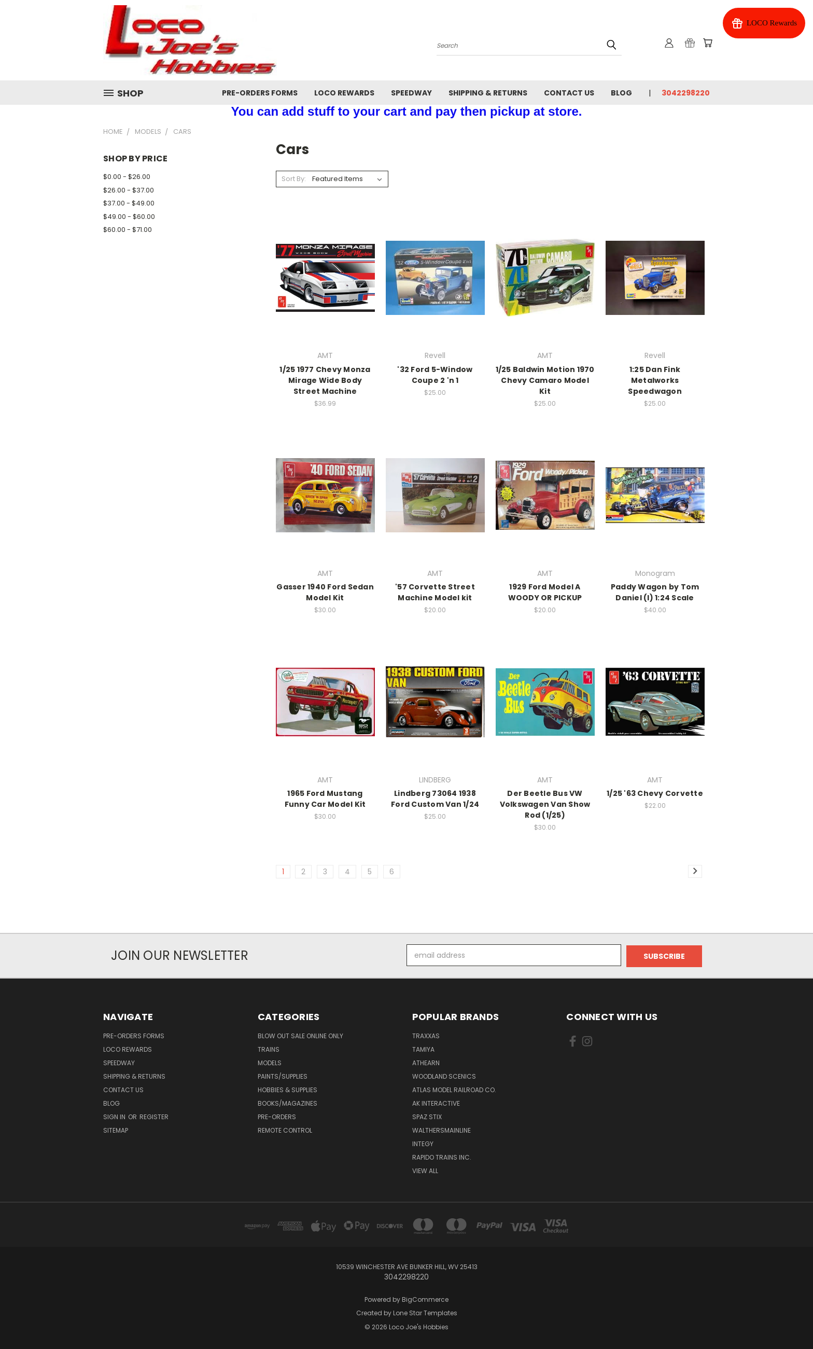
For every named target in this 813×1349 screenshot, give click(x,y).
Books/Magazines (287, 1102)
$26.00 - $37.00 (128, 190)
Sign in (115, 1115)
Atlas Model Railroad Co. (454, 1088)
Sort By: (294, 179)
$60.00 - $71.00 (127, 230)
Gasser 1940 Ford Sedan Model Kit (325, 592)
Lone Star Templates (425, 1312)
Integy (422, 1142)
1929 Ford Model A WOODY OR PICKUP (545, 592)
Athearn (426, 1061)
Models (270, 1061)
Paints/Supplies (282, 1075)
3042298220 (686, 93)
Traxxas (426, 1034)
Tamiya (423, 1048)
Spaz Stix (427, 1115)
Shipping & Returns (487, 93)
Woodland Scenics (444, 1075)
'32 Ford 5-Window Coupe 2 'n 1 (434, 375)
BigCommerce (425, 1298)
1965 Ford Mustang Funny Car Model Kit (325, 798)
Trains (268, 1048)
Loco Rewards (344, 93)
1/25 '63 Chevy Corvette (655, 793)
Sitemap (115, 1129)
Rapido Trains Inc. (441, 1156)
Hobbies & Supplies (287, 1088)
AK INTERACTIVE (436, 1102)
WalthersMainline (441, 1129)
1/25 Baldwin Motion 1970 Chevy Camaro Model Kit (545, 380)
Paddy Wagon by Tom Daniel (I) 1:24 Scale (655, 592)
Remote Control (285, 1129)
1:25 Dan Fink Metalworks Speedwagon (655, 380)
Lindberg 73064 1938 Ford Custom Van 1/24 (435, 798)
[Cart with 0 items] (707, 43)
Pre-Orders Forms (260, 93)
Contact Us (569, 93)
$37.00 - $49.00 (129, 203)
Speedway (411, 93)
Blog (621, 93)
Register (154, 1115)
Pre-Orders (277, 1115)
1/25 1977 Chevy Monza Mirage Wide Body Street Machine (324, 380)
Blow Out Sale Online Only (300, 1034)
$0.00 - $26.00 (126, 177)
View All (425, 1169)
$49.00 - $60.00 (129, 217)
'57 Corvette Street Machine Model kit (435, 592)
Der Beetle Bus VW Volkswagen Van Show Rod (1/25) (545, 804)
